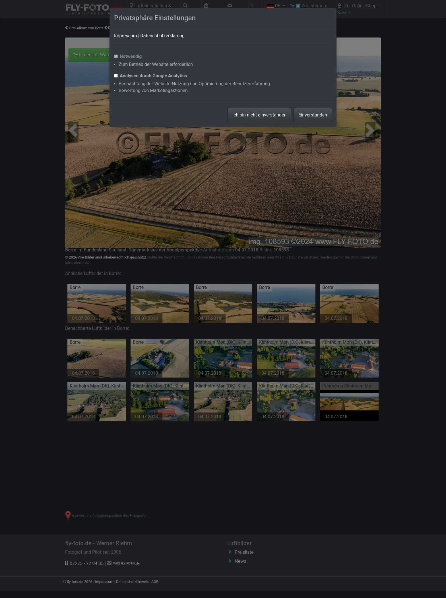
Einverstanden (312, 115)
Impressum (125, 35)
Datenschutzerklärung (162, 35)
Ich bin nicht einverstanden (259, 115)
